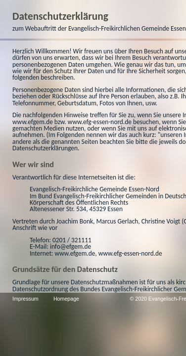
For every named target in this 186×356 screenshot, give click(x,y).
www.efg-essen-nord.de (48, 154)
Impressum (29, 299)
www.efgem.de (112, 148)
